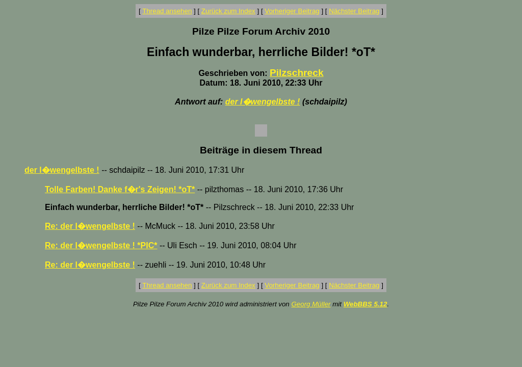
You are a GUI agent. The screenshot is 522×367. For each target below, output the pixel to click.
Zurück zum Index (228, 11)
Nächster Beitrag (354, 11)
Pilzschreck (297, 72)
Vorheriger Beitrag (292, 11)
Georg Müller (310, 304)
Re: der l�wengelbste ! (90, 226)
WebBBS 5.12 (365, 304)
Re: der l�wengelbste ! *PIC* (101, 245)
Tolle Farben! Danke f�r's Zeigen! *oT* (120, 189)
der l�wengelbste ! (262, 101)
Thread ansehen (167, 11)
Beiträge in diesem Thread (261, 150)
